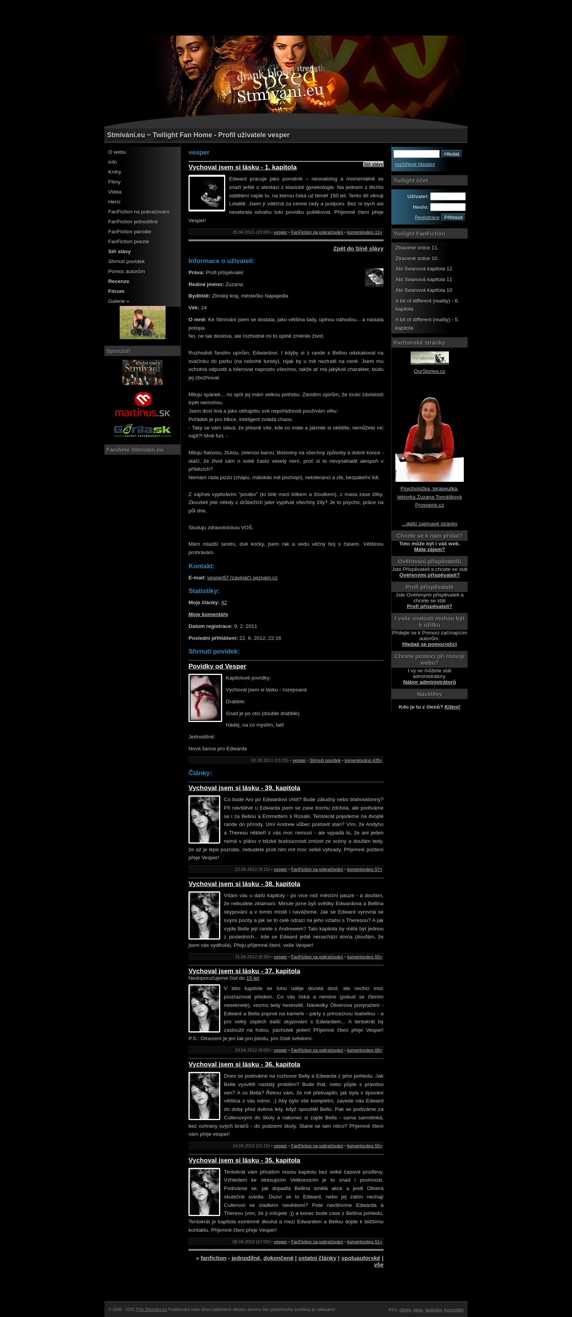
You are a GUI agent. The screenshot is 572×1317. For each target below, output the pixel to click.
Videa (115, 192)
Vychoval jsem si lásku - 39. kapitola (244, 788)
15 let (252, 978)
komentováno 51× (364, 1241)
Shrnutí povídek (126, 261)
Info (112, 162)
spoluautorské (360, 1258)
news (418, 1309)
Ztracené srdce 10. (417, 258)
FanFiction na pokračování (138, 212)
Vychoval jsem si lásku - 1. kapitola (242, 167)
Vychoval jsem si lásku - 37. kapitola (244, 971)
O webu (117, 152)
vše (379, 1264)
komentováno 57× (364, 869)
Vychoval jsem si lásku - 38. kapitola (244, 884)
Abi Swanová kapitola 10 (423, 290)
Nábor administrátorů (429, 682)
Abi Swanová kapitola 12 (423, 269)
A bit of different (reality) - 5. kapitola (427, 324)
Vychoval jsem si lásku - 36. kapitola (244, 1064)
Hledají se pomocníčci (429, 644)
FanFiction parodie (129, 231)
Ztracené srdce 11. (417, 247)
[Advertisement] (286, 17)
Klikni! (453, 707)
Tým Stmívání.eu (151, 1309)
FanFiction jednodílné (133, 221)
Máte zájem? (429, 549)
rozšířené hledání (415, 164)
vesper (280, 232)
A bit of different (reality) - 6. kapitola (427, 305)
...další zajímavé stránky (430, 524)
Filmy (114, 182)
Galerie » (118, 301)
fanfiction (213, 1258)
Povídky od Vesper (217, 666)
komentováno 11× (364, 232)
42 (224, 602)
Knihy (114, 172)
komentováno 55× (364, 956)
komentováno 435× (363, 760)
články (405, 1309)
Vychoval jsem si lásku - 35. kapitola (244, 1160)
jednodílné (246, 1258)
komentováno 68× (364, 1050)
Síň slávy (373, 164)
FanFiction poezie (128, 241)
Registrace (427, 217)
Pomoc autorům (126, 271)
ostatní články (317, 1258)
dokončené (278, 1258)
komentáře (454, 1309)
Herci (114, 202)
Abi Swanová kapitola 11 (423, 279)
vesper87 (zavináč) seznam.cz (242, 577)
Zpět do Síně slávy (358, 248)
